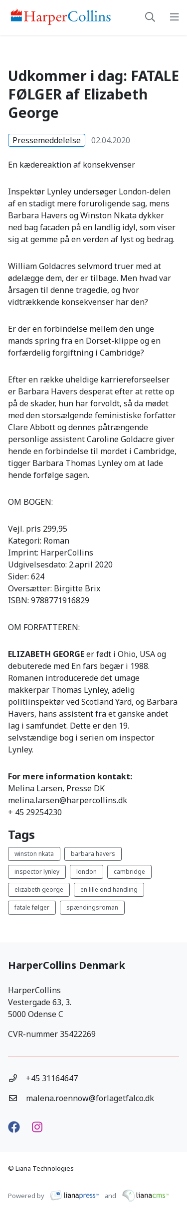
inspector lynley (36, 871)
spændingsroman (92, 907)
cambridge (129, 871)
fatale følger (31, 907)
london (86, 871)
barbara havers (93, 853)
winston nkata (34, 853)
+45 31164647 (52, 1078)
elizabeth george (38, 889)
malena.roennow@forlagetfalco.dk (90, 1098)
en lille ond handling (109, 889)
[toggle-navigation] (175, 17)
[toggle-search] (150, 17)
